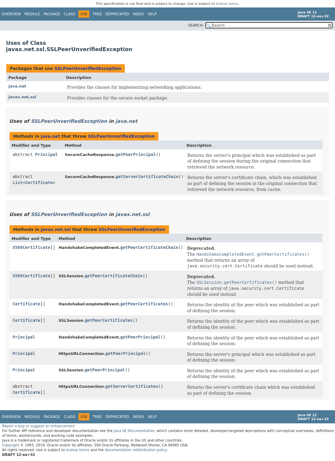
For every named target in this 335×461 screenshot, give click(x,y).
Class (69, 14)
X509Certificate (31, 247)
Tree (97, 14)
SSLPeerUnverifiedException (87, 68)
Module (32, 14)
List (18, 182)
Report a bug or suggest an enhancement (38, 426)
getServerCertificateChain (147, 176)
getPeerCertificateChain (149, 247)
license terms (227, 4)
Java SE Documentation (134, 431)
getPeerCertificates (144, 303)
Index (138, 14)
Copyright (10, 445)
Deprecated (117, 14)
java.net (17, 86)
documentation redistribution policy (135, 450)
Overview (11, 14)
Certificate (39, 182)
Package (52, 14)
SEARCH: (196, 25)
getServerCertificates (131, 386)
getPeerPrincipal (136, 154)
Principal (46, 154)
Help (152, 14)
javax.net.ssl (22, 97)
